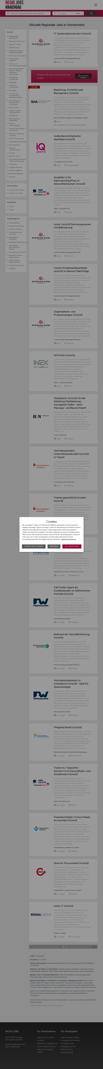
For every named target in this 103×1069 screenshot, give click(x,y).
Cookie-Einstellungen (33, 546)
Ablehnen (54, 546)
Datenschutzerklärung (68, 539)
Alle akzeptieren (72, 546)
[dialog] (51, 534)
